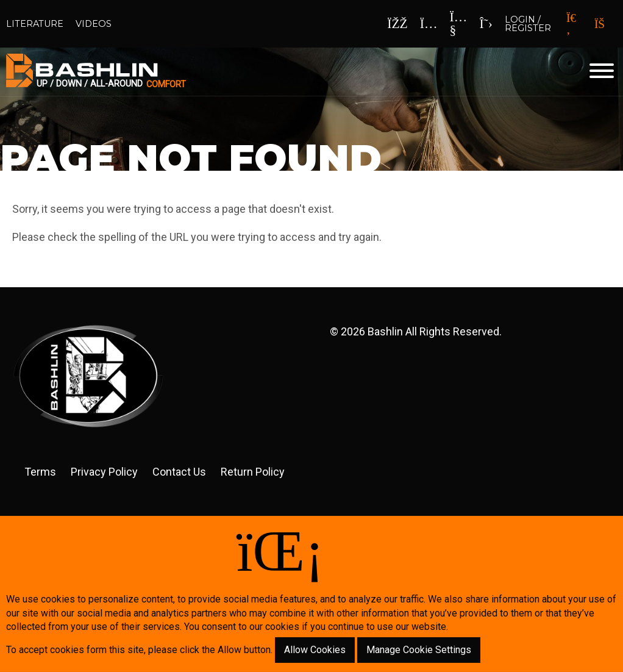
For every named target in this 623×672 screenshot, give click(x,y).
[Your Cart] (604, 24)
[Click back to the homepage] (234, 71)
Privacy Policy (104, 471)
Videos (94, 23)
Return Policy (253, 471)
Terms (40, 471)
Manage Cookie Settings (418, 650)
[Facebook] (397, 24)
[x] (486, 24)
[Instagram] (429, 24)
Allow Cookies (315, 650)
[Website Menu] (601, 71)
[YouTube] (459, 24)
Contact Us (179, 471)
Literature (34, 23)
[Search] (571, 24)
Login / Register (528, 24)
